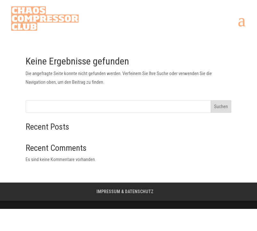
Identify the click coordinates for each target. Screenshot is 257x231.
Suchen (221, 106)
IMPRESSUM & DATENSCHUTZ (124, 191)
